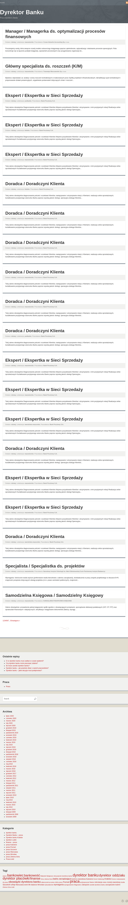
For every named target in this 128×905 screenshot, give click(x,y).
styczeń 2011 (10, 793)
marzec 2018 (10, 769)
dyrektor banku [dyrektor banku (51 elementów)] (86, 875)
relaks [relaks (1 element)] (104, 882)
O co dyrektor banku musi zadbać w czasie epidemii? (25, 661)
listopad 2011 (10, 783)
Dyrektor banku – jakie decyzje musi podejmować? (24, 670)
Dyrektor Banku (22, 12)
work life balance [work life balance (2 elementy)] (30, 885)
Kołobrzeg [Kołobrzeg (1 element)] (101, 879)
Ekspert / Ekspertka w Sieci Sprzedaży (44, 95)
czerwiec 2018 (11, 761)
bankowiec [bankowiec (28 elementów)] (15, 875)
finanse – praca (11, 842)
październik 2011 (12, 785)
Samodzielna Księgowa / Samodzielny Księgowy (54, 595)
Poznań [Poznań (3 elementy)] (66, 882)
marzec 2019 (10, 742)
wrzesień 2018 (11, 757)
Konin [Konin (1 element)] (95, 879)
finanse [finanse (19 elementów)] (35, 878)
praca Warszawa (12, 852)
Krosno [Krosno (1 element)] (113, 879)
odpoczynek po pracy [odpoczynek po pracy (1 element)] (48, 882)
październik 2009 (12, 814)
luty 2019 (9, 745)
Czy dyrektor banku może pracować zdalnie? (22, 663)
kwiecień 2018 (11, 766)
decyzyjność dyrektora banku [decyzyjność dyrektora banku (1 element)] (63, 876)
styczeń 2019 (10, 747)
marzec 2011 (10, 790)
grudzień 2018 (11, 750)
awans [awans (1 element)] (5, 876)
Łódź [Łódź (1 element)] (12, 887)
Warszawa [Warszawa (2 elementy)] (20, 885)
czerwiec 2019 (11, 738)
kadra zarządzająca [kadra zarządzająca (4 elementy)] (62, 879)
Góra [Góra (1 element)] (42, 879)
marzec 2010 (10, 805)
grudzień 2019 (11, 728)
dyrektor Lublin (11, 840)
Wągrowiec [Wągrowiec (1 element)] (77, 885)
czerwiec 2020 (11, 718)
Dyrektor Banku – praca (14, 835)
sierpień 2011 (11, 788)
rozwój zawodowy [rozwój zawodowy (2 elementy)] (114, 882)
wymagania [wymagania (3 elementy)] (59, 885)
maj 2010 (9, 800)
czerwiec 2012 (11, 776)
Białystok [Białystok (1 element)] (43, 876)
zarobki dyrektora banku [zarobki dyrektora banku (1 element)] (97, 885)
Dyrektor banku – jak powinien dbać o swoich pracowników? (27, 668)
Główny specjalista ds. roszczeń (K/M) (43, 66)
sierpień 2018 (11, 759)
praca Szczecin (11, 849)
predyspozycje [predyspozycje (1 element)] (84, 882)
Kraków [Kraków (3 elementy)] (108, 879)
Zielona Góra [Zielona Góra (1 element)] (7, 887)
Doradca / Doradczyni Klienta (34, 183)
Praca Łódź (10, 859)
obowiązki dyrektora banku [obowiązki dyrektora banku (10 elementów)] (25, 881)
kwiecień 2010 (11, 802)
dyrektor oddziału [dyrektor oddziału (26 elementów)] (112, 875)
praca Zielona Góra (13, 857)
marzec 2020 (10, 721)
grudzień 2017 (11, 773)
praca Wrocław (11, 854)
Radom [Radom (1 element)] (92, 882)
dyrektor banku (11, 833)
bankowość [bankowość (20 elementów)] (32, 875)
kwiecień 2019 (11, 740)
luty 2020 (9, 723)
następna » (16, 621)
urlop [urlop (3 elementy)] (13, 885)
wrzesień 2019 (11, 735)
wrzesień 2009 (11, 817)
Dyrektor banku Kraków (14, 837)
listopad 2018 (10, 752)
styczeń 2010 (10, 809)
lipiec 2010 (10, 797)
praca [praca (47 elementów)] (75, 881)
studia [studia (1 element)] (123, 882)
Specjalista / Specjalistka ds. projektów (45, 566)
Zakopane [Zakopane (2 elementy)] (85, 885)
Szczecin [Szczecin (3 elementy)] (6, 885)
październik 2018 (12, 754)
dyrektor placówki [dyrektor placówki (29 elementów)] (16, 878)
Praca (8, 686)
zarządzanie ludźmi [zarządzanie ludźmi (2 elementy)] (112, 885)
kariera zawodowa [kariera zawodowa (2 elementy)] (79, 879)
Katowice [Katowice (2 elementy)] (89, 879)
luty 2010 (9, 807)
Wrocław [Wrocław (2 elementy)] (41, 885)
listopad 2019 (10, 730)
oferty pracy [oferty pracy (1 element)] (59, 882)
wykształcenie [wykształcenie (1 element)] (49, 885)
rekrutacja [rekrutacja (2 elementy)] (98, 882)
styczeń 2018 (10, 771)
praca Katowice (11, 845)
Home (2, 2)
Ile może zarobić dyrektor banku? (18, 666)
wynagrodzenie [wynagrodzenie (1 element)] (69, 885)
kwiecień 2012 (11, 778)
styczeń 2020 (10, 726)
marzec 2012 (10, 781)
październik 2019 (12, 733)
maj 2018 (9, 764)
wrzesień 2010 (11, 795)
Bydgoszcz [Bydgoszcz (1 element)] (50, 876)
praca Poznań (11, 847)
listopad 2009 (10, 812)
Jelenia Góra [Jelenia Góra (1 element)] (48, 879)
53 (11, 621)
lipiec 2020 (10, 716)
